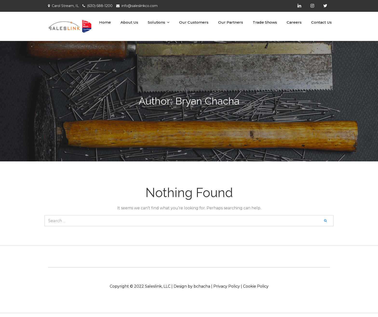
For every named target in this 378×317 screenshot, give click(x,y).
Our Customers (194, 22)
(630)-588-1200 (100, 6)
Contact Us (321, 22)
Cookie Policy (256, 286)
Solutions (156, 22)
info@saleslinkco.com (140, 6)
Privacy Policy (226, 286)
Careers (294, 22)
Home (105, 22)
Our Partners (230, 22)
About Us (129, 22)
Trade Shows (265, 22)
